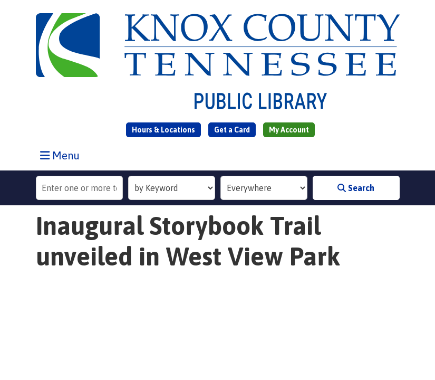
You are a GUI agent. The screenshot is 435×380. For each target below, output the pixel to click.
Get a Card (232, 130)
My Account (289, 130)
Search (355, 188)
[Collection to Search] (263, 188)
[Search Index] (171, 188)
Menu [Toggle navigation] (62, 155)
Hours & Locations (163, 130)
